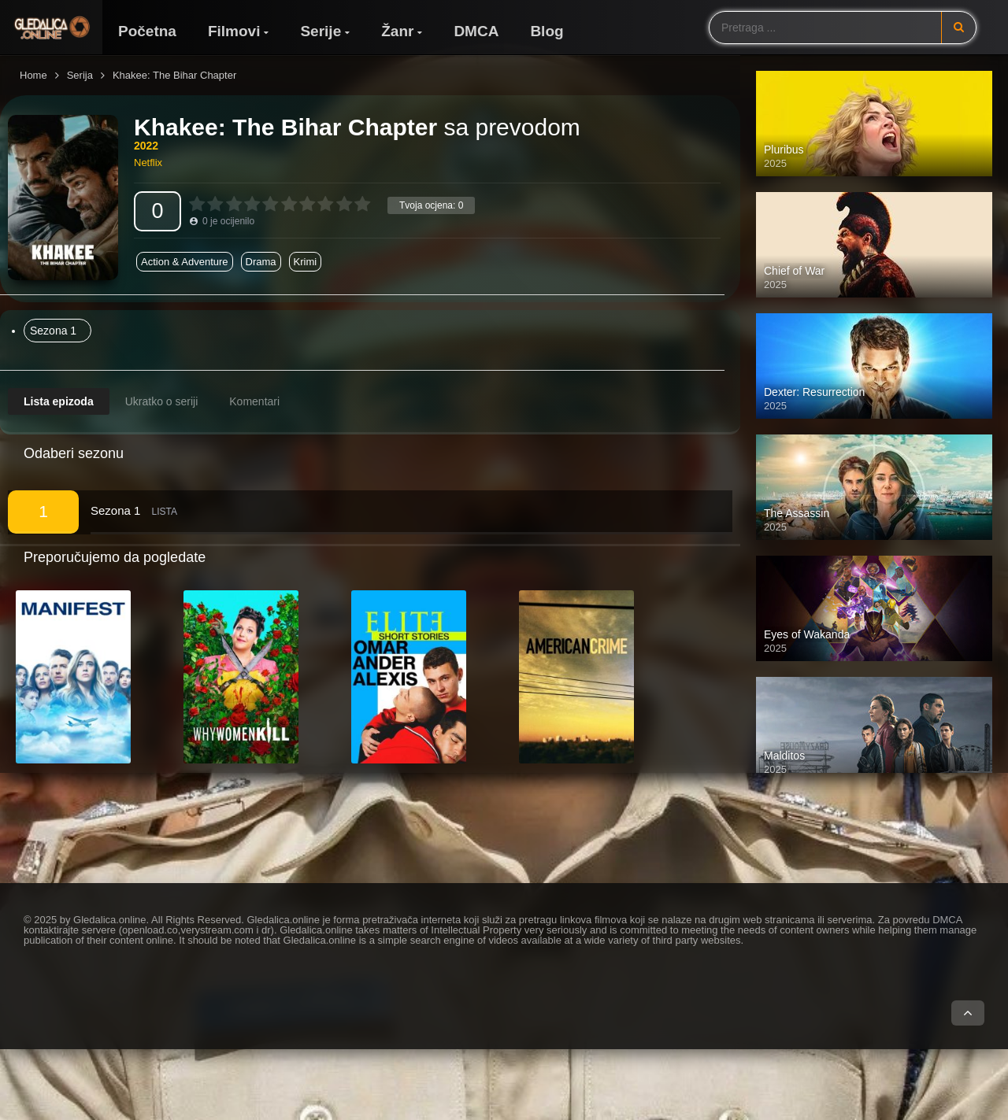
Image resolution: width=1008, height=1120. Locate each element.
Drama (261, 262)
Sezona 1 (53, 330)
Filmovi (234, 31)
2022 (146, 145)
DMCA (476, 31)
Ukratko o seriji (161, 401)
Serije (320, 31)
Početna (147, 31)
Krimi (305, 262)
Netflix (148, 162)
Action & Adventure (184, 262)
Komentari (254, 401)
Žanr (397, 31)
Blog (546, 31)
